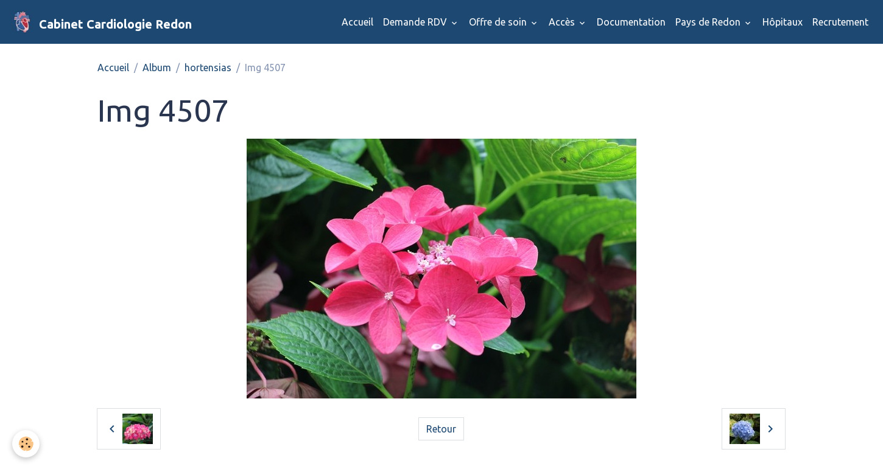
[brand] (101, 22)
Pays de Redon (709, 21)
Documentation (631, 21)
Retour (441, 428)
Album (156, 67)
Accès (563, 21)
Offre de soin (499, 21)
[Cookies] (26, 443)
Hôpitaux (782, 21)
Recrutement (840, 21)
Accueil (357, 21)
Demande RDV (416, 21)
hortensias (208, 67)
